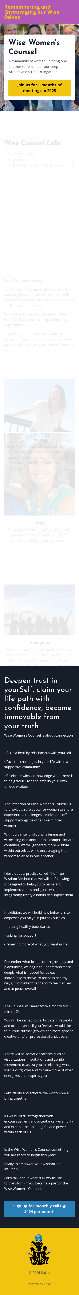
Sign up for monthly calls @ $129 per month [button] (39, 1208)
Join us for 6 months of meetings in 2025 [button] (39, 87)
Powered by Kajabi (39, 1284)
